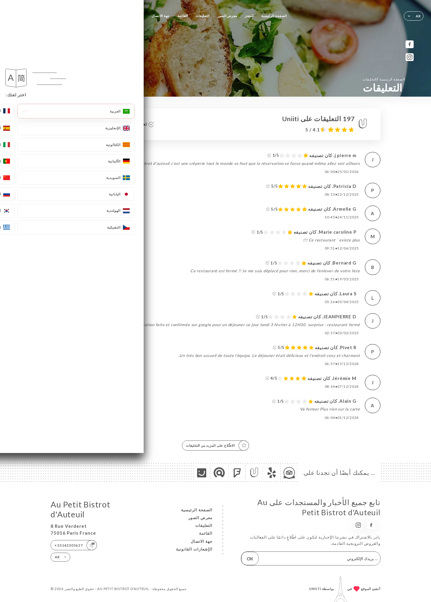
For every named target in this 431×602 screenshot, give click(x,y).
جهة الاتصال (160, 16)
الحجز (249, 16)
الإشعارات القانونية (194, 549)
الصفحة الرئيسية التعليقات (384, 79)
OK (250, 558)
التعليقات (202, 16)
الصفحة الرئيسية (274, 16)
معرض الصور (227, 16)
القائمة (182, 16)
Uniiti (315, 589)
